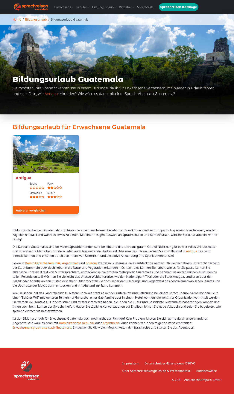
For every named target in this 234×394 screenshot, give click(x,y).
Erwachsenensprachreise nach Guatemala (42, 327)
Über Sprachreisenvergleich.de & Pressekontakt (156, 371)
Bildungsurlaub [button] (103, 7)
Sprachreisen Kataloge (178, 7)
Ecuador (91, 263)
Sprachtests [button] (145, 7)
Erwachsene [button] (62, 7)
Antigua (51, 93)
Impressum (130, 363)
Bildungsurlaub (36, 19)
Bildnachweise (206, 371)
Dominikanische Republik (42, 263)
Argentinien (70, 263)
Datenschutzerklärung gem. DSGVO (170, 363)
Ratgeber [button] (125, 7)
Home (17, 19)
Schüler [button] (81, 7)
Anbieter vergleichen (31, 210)
